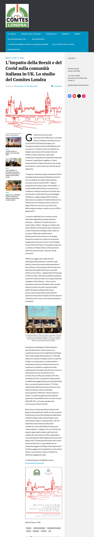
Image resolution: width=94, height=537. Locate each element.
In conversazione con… (17, 39)
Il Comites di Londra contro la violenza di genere (28, 44)
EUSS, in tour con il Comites (63, 44)
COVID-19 (15, 58)
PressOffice (19, 86)
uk (50, 531)
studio (43, 531)
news (22, 58)
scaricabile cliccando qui (35, 463)
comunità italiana (53, 528)
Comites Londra (39, 528)
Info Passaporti (38, 39)
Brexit (29, 528)
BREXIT (8, 58)
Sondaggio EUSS (14, 49)
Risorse (77, 34)
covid (29, 531)
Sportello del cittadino (31, 34)
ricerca (36, 531)
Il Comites (12, 34)
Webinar (65, 34)
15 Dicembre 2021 (31, 86)
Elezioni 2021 (51, 34)
